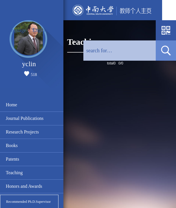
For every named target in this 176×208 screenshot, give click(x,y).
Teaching (14, 172)
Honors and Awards (24, 186)
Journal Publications (24, 118)
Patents (12, 159)
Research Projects (22, 131)
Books (12, 145)
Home (11, 104)
